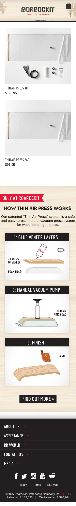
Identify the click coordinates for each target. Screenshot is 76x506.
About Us (12, 426)
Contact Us (13, 454)
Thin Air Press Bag (17, 160)
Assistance (13, 435)
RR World (12, 445)
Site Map (52, 484)
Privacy (22, 484)
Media (9, 463)
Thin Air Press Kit (17, 88)
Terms (37, 484)
